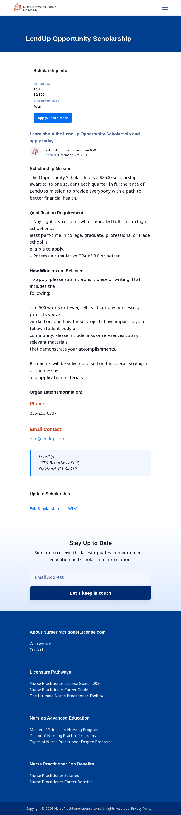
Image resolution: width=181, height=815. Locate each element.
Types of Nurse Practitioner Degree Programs (71, 741)
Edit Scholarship (44, 508)
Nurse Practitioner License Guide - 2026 (66, 683)
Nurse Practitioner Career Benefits (61, 781)
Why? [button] (73, 508)
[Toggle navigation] (165, 7)
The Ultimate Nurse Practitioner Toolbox (67, 695)
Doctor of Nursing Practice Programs (63, 735)
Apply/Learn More (53, 118)
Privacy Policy (141, 808)
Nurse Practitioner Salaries (54, 775)
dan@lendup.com (47, 438)
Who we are (40, 643)
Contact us (39, 649)
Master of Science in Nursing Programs (65, 729)
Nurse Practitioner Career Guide (59, 689)
